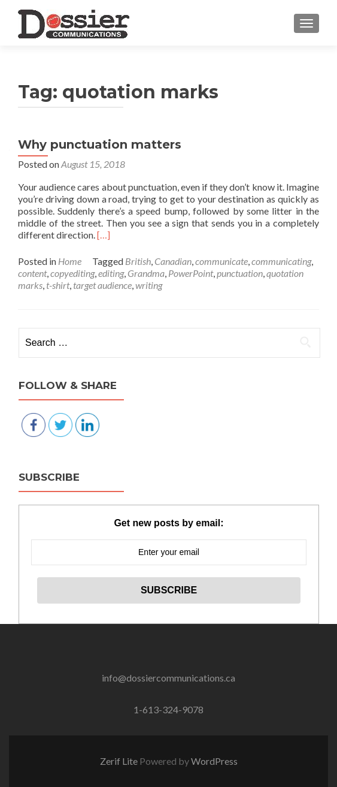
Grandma (146, 273)
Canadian (173, 261)
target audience (102, 285)
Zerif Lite (119, 761)
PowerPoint (190, 273)
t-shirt (57, 285)
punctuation (240, 273)
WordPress (214, 761)
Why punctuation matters (99, 144)
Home (69, 261)
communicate (221, 261)
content (32, 273)
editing (111, 273)
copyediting (72, 273)
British (138, 261)
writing (148, 285)
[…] (103, 234)
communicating (281, 261)
